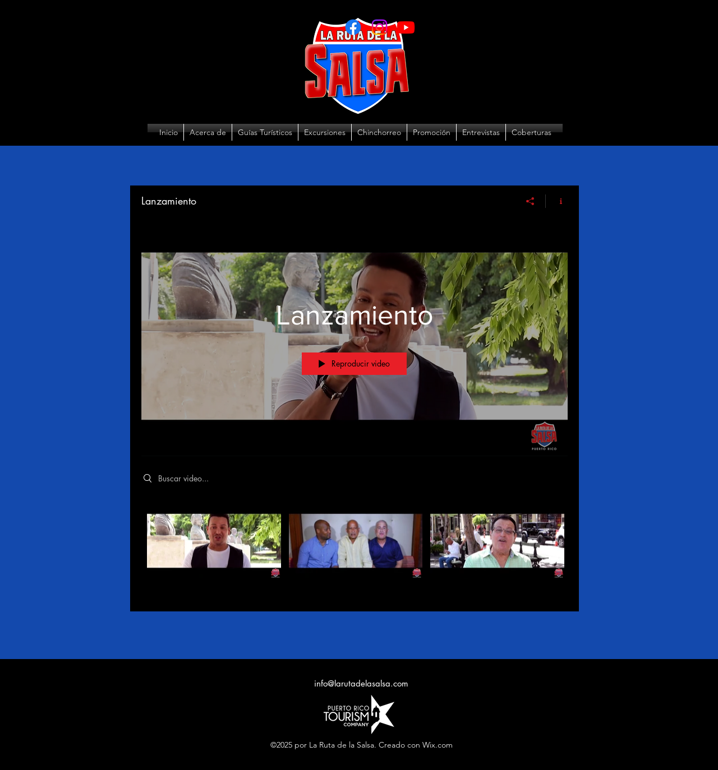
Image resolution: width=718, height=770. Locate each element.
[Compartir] (530, 201)
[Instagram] (379, 27)
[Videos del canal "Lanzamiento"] (354, 549)
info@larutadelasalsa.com (361, 683)
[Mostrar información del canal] (557, 201)
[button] (324, 132)
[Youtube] (405, 27)
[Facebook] (353, 27)
